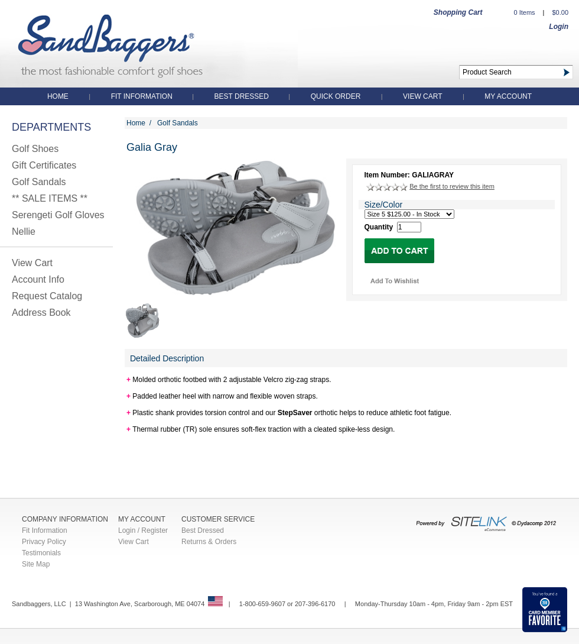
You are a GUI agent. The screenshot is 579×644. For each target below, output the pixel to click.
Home (58, 96)
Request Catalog (47, 296)
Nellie (23, 231)
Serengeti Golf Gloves (58, 215)
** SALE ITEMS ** (49, 198)
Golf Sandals (39, 182)
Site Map (36, 564)
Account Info (38, 279)
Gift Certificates (44, 165)
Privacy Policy (44, 542)
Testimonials (41, 553)
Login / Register (143, 530)
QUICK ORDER (336, 96)
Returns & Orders (208, 542)
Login (558, 26)
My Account (508, 96)
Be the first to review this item (452, 186)
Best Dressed (242, 96)
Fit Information (143, 96)
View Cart (422, 96)
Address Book (41, 313)
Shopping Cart (458, 12)
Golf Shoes (35, 149)
